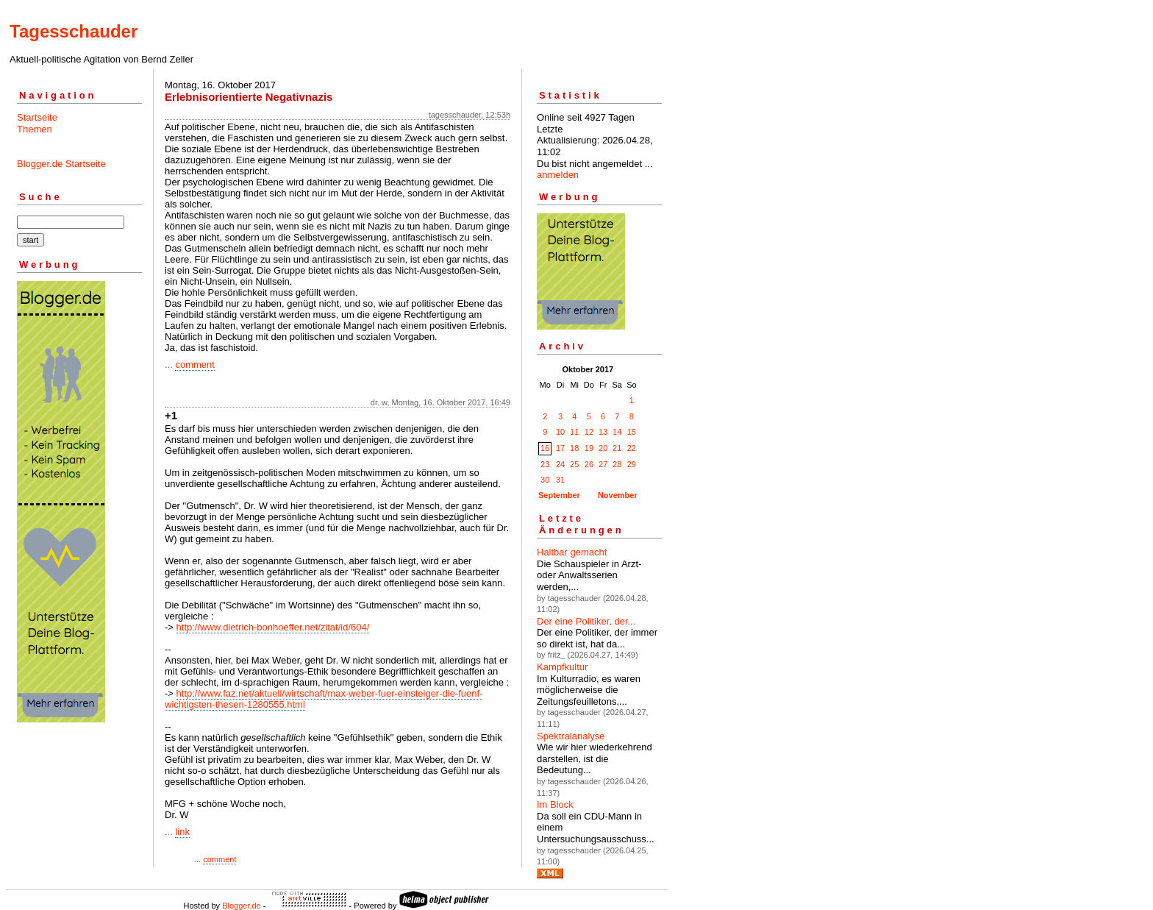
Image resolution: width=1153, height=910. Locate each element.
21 (617, 448)
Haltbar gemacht (572, 552)
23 (544, 464)
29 (631, 464)
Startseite (37, 117)
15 (631, 431)
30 (544, 479)
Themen (34, 129)
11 (574, 431)
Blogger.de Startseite (61, 163)
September (559, 495)
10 (560, 431)
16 (544, 448)
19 (589, 448)
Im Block (555, 804)
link (182, 831)
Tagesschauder (74, 31)
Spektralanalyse (571, 736)
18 (574, 448)
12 (589, 431)
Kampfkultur (562, 666)
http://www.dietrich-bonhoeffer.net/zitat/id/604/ (273, 627)
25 (574, 464)
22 (631, 448)
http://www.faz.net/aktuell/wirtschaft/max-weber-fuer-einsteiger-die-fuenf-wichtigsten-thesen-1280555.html (323, 699)
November (618, 495)
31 (560, 479)
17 (560, 448)
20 (603, 448)
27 (603, 464)
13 (603, 431)
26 (589, 464)
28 (617, 464)
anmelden (558, 174)
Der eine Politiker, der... (586, 621)
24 (560, 464)
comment (194, 364)
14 (617, 431)
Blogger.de (241, 905)
